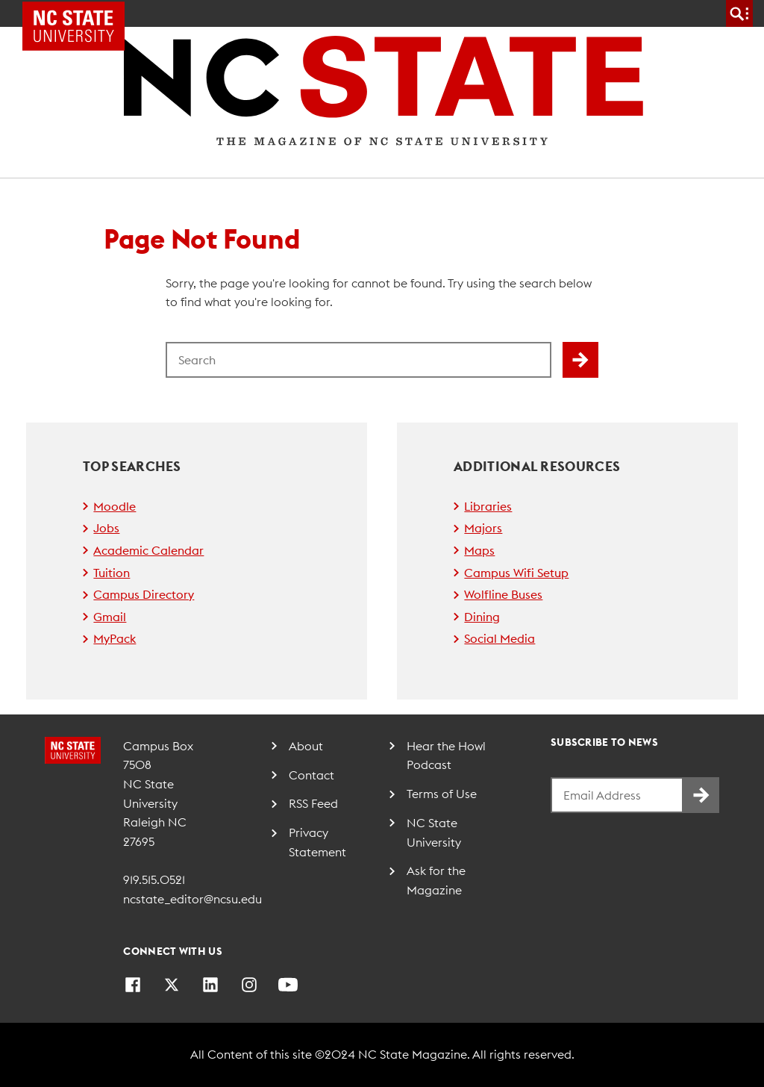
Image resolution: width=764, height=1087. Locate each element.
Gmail (109, 616)
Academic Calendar (148, 550)
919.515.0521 (154, 879)
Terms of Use (442, 793)
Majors (483, 527)
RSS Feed (313, 803)
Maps (479, 550)
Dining (482, 616)
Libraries (488, 506)
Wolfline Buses (503, 594)
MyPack (114, 638)
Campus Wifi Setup (516, 572)
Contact (311, 774)
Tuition (111, 572)
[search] (739, 13)
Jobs (106, 527)
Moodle (114, 506)
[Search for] (358, 360)
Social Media (499, 638)
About (306, 745)
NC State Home (78, 13)
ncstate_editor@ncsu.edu (192, 898)
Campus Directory (143, 594)
